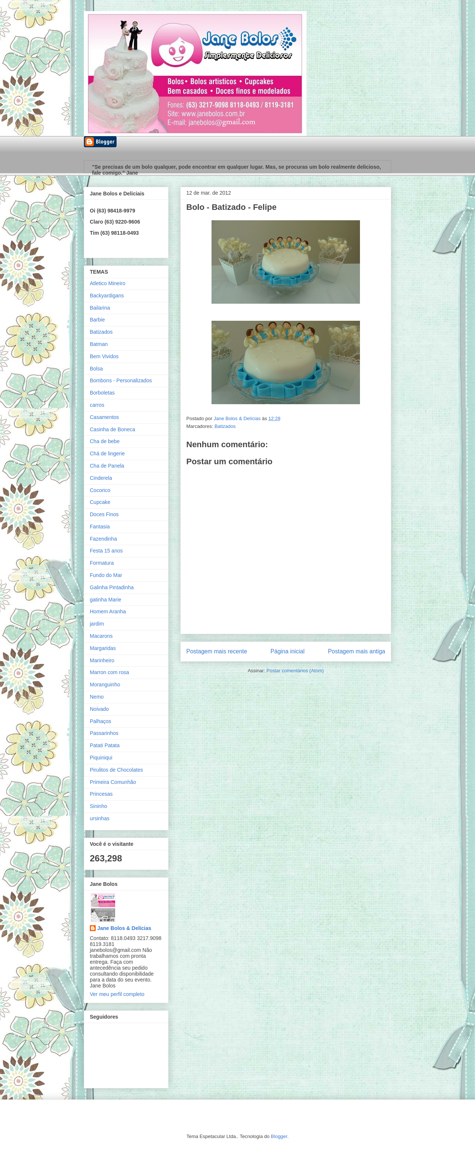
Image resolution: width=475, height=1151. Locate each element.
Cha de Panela (107, 466)
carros (97, 405)
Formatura (102, 563)
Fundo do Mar (106, 575)
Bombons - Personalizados (121, 380)
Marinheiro (102, 660)
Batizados (225, 426)
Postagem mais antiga (356, 651)
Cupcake (100, 502)
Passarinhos (104, 733)
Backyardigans (107, 296)
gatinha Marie (105, 600)
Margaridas (103, 648)
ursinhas (99, 818)
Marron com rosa (109, 672)
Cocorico (100, 490)
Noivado (99, 709)
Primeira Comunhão (113, 782)
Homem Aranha (108, 611)
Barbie (97, 320)
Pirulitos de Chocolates (116, 770)
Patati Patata (104, 745)
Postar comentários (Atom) (295, 670)
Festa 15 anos (106, 551)
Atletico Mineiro (107, 283)
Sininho (98, 806)
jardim (97, 624)
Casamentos (104, 417)
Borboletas (102, 393)
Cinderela (101, 478)
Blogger (279, 1136)
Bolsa (96, 369)
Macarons (101, 636)
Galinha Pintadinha (112, 587)
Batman (99, 344)
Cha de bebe (104, 441)
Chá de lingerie (107, 453)
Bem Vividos (104, 356)
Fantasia (100, 527)
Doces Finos (104, 514)
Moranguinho (105, 684)
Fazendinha (103, 539)
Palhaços (100, 721)
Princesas (101, 794)
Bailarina (100, 308)
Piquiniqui (101, 758)
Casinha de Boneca (112, 429)
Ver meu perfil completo (117, 994)
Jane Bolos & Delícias (124, 928)
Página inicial (288, 651)
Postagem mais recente (216, 651)
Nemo (97, 697)
